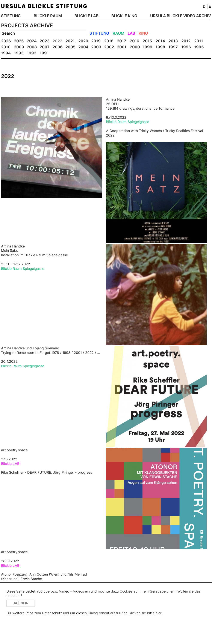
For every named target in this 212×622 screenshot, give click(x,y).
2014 (160, 41)
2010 (6, 47)
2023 (45, 41)
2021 (70, 41)
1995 (199, 47)
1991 (44, 53)
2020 (83, 41)
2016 (134, 41)
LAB (131, 33)
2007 (45, 47)
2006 (58, 47)
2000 (135, 47)
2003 (96, 47)
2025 (19, 41)
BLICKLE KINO (124, 16)
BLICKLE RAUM (48, 16)
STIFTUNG (11, 16)
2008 (32, 47)
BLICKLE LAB (86, 16)
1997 (173, 47)
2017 (121, 41)
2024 (32, 41)
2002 (109, 47)
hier (158, 613)
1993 (19, 53)
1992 (31, 53)
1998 (160, 47)
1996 (186, 47)
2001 (121, 47)
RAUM (118, 33)
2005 (70, 47)
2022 (57, 41)
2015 (147, 41)
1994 (6, 53)
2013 (173, 41)
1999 (147, 47)
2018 (109, 41)
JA (15, 603)
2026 (6, 41)
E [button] (210, 6)
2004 (83, 47)
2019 (96, 41)
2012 (186, 41)
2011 (198, 41)
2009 (19, 47)
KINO (143, 33)
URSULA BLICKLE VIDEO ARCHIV (180, 16)
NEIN (24, 603)
